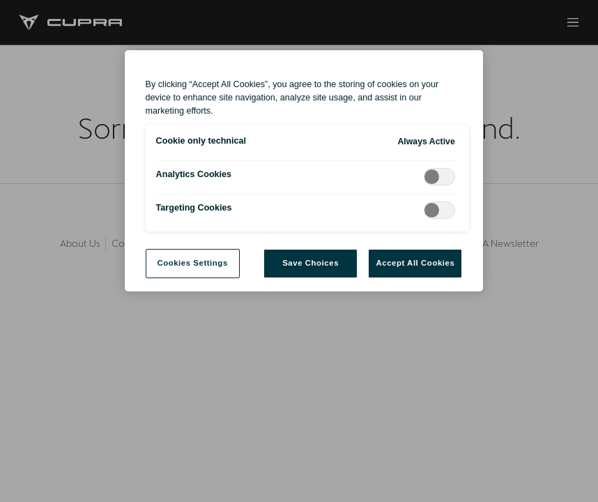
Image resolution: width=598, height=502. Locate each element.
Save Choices (310, 263)
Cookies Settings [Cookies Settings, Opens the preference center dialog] (192, 263)
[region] (304, 170)
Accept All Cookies (415, 263)
